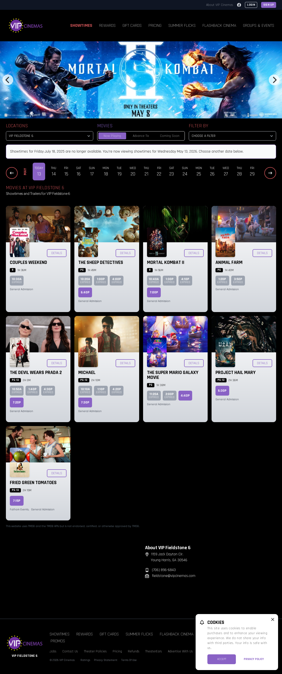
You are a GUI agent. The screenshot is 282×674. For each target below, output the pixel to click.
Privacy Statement (105, 660)
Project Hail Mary (235, 372)
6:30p (222, 390)
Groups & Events (258, 25)
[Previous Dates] (12, 173)
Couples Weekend (28, 262)
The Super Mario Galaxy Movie (172, 375)
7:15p (16, 501)
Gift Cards (132, 25)
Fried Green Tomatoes (33, 482)
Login (251, 5)
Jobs (53, 651)
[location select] (49, 136)
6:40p (85, 292)
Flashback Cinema (219, 25)
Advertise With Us (180, 651)
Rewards (107, 25)
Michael (86, 372)
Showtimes (81, 25)
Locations (17, 126)
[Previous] (7, 79)
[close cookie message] (272, 619)
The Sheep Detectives (100, 262)
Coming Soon (169, 136)
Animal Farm (228, 262)
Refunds (133, 651)
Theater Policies (95, 651)
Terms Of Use (129, 660)
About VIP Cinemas (219, 5)
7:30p (85, 402)
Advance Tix (141, 136)
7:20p (17, 402)
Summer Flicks (182, 25)
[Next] (274, 79)
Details (56, 253)
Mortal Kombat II (165, 262)
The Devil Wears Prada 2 (36, 372)
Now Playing (112, 136)
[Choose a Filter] (232, 136)
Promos (58, 641)
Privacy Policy (254, 659)
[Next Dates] (270, 173)
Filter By (198, 126)
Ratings (85, 660)
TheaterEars (153, 651)
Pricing (154, 25)
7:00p (154, 292)
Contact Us (70, 651)
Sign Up (268, 5)
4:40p (185, 395)
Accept (221, 659)
